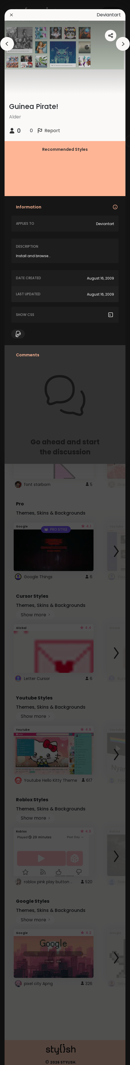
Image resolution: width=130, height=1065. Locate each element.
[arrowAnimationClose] (7, 44)
